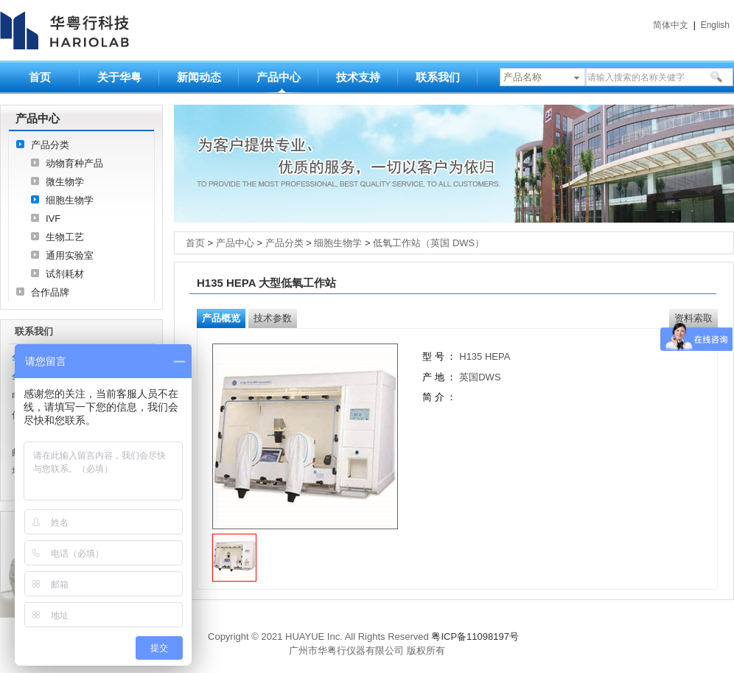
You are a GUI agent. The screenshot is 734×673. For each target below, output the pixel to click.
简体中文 (670, 25)
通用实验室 (70, 255)
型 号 (433, 356)
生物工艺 (65, 237)
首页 (40, 77)
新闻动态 (199, 77)
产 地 (434, 377)
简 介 (433, 396)
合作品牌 (50, 292)
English (715, 25)
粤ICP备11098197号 (475, 636)
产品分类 (50, 144)
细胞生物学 (70, 200)
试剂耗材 (65, 273)
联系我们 (438, 77)
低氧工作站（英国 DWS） (428, 242)
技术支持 (358, 77)
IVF (53, 218)
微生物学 (65, 181)
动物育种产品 (74, 163)
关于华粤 (119, 77)
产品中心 (278, 77)
